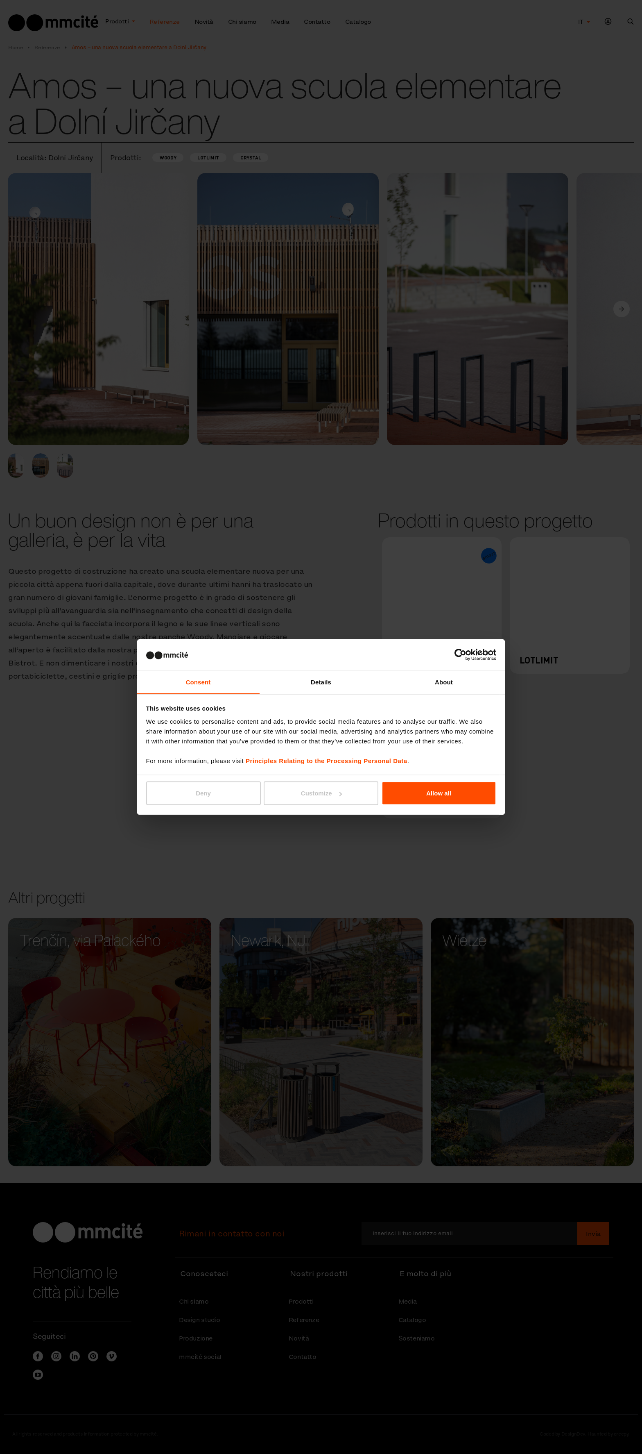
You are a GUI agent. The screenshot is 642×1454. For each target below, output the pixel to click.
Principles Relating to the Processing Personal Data (326, 760)
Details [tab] (321, 681)
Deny (203, 793)
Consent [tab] (198, 681)
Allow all (438, 793)
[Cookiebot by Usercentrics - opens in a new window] (460, 654)
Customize (321, 793)
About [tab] (444, 681)
